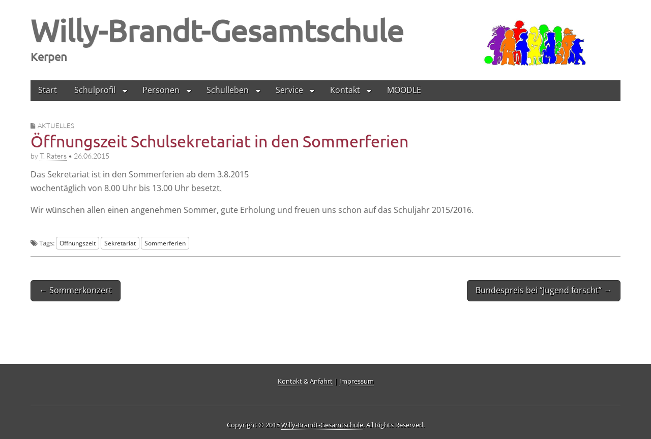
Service (289, 90)
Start (47, 90)
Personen (161, 90)
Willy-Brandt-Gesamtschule (217, 30)
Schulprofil (94, 90)
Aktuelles (56, 125)
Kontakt (345, 90)
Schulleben (227, 90)
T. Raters (53, 155)
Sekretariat (120, 243)
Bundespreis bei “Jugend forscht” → (544, 290)
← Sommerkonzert (75, 290)
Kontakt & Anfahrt (305, 381)
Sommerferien (165, 243)
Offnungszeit (78, 243)
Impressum (356, 381)
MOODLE (404, 90)
